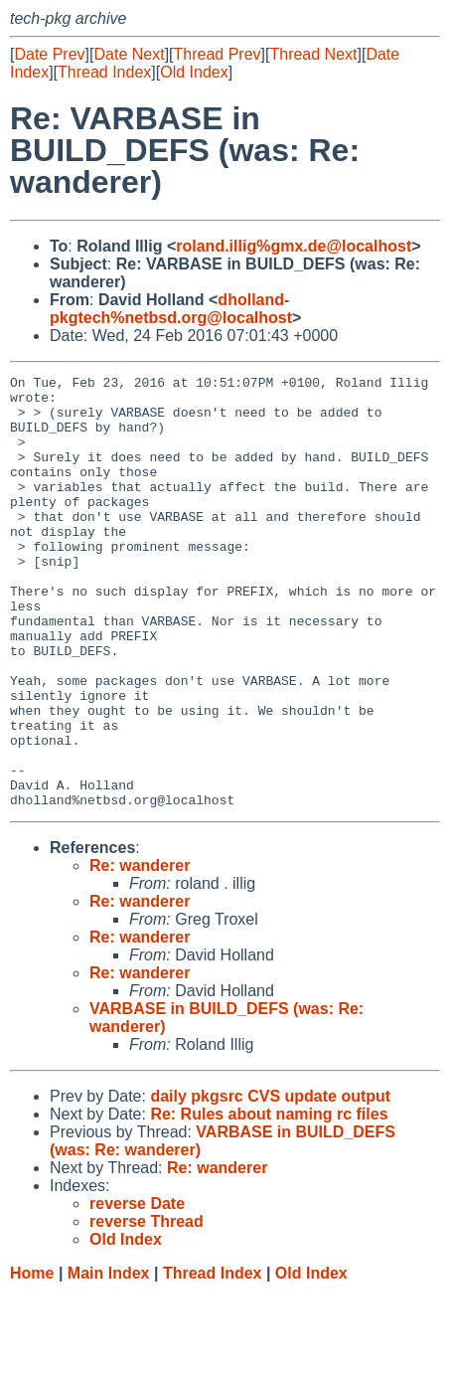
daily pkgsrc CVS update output (270, 1182)
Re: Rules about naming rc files (268, 1200)
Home (32, 1359)
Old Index (193, 72)
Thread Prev (217, 54)
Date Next (128, 54)
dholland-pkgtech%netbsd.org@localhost (171, 308)
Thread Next (313, 54)
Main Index (109, 1359)
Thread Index (104, 72)
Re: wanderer (139, 952)
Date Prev (49, 54)
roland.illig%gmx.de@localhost (293, 246)
